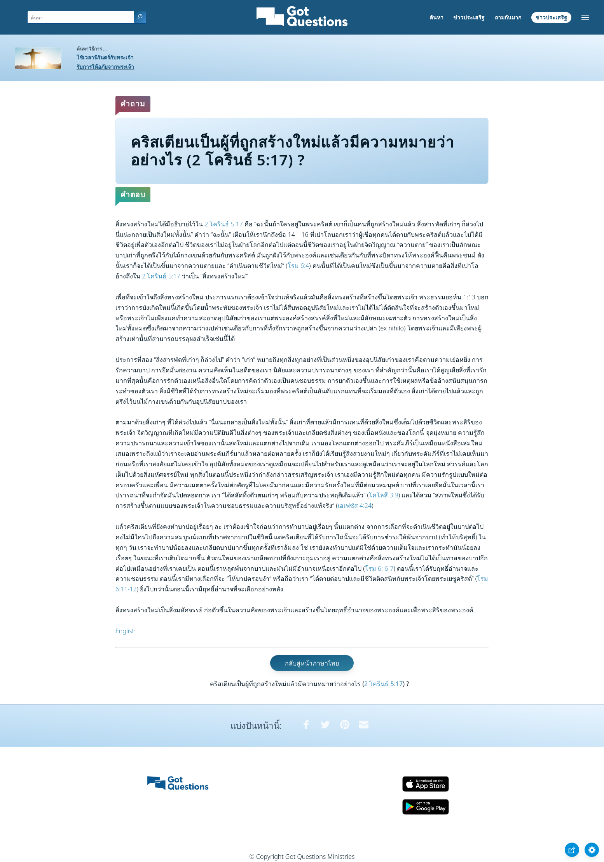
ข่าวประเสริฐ (469, 17)
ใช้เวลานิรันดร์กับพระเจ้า (105, 57)
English (125, 631)
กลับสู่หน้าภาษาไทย (312, 663)
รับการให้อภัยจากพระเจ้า (105, 66)
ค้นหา (436, 17)
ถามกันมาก (508, 17)
